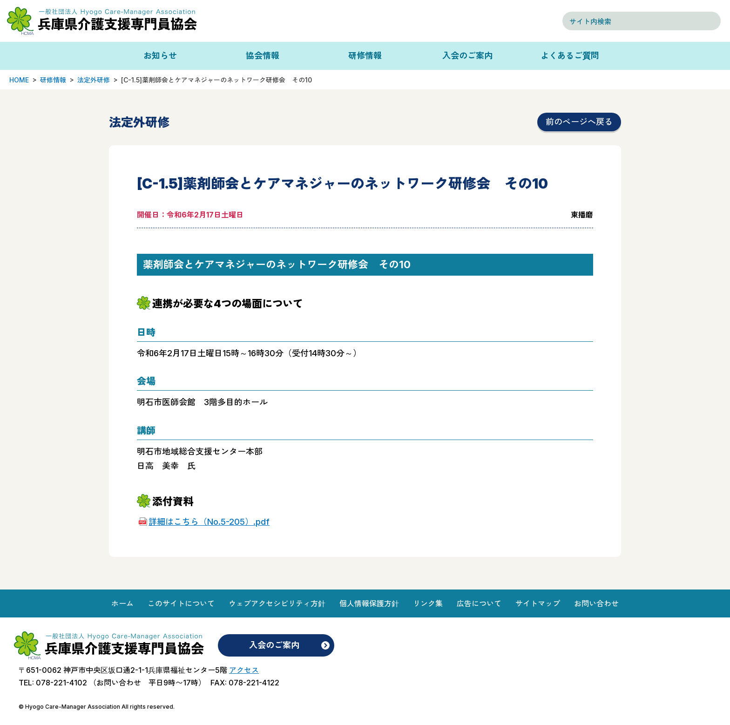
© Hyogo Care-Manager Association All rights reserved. (97, 706)
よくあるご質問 (570, 56)
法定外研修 (93, 80)
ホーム (122, 603)
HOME (19, 80)
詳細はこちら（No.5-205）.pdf (209, 522)
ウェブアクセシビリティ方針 (277, 603)
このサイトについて (181, 603)
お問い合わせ (596, 603)
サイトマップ (537, 603)
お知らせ (160, 56)
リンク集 (428, 603)
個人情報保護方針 (369, 603)
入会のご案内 (467, 56)
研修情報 (365, 56)
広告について (479, 603)
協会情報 (262, 56)
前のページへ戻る (579, 122)
